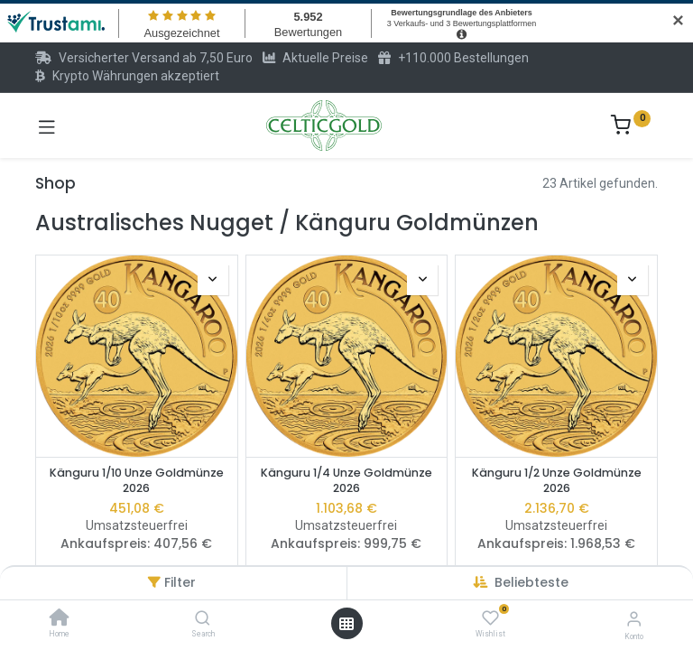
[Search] (202, 619)
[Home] (59, 619)
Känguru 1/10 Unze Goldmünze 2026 (137, 481)
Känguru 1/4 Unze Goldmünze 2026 (346, 481)
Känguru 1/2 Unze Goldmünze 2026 (557, 481)
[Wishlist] (490, 618)
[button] (531, 582)
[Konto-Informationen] (633, 618)
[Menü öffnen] (346, 624)
